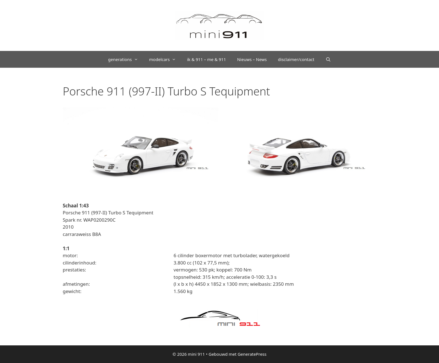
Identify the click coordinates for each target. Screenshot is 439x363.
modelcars (165, 59)
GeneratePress (252, 354)
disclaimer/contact (296, 59)
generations (126, 59)
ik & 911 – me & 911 (206, 59)
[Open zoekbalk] (328, 59)
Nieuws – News (252, 59)
